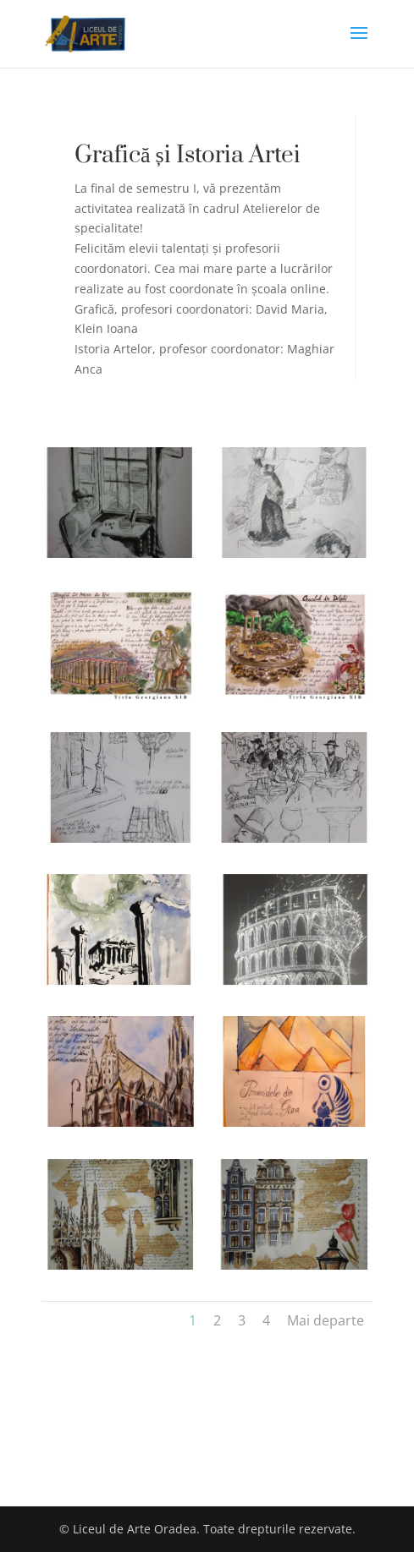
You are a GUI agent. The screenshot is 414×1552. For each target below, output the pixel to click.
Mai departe (325, 1320)
